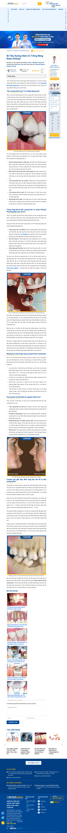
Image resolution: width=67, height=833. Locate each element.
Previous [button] (5, 744)
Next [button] (62, 744)
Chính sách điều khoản (30, 810)
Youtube (41, 807)
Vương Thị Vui (13, 71)
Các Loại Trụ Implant (49, 9)
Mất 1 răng (52, 119)
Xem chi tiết (54, 78)
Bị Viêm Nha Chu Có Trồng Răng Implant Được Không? (40, 751)
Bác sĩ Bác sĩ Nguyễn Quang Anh (34, 62)
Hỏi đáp (60, 9)
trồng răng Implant (12, 268)
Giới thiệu (14, 9)
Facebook (41, 801)
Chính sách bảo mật (30, 805)
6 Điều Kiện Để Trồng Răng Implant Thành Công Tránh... (25, 751)
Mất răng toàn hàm (58, 122)
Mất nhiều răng (52, 127)
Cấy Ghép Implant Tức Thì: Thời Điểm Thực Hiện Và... (12, 751)
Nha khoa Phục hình (20, 64)
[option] (12, 744)
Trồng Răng (15, 50)
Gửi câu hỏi (54, 135)
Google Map (42, 810)
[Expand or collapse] (44, 76)
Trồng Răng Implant (24, 50)
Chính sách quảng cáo (30, 801)
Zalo (40, 804)
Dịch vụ (21, 9)
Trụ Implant (23, 234)
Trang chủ (8, 15)
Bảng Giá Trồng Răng (33, 9)
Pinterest (41, 812)
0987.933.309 (57, 798)
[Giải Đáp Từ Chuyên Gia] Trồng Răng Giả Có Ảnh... (54, 751)
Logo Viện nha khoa (12, 3)
